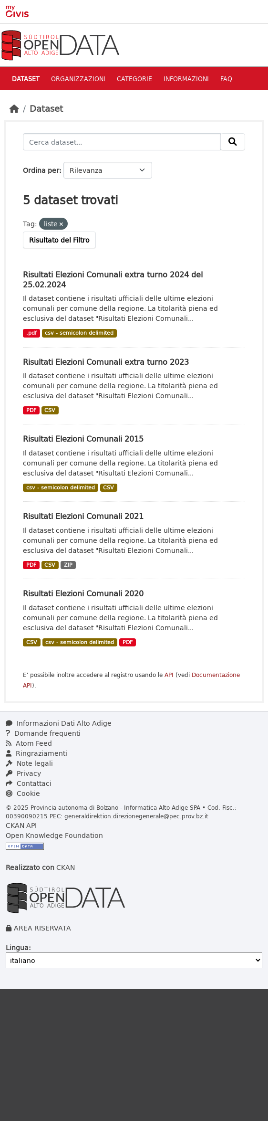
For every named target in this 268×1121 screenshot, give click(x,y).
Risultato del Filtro (59, 240)
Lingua (17, 947)
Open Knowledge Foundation (54, 835)
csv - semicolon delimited (79, 333)
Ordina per (41, 170)
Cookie (23, 793)
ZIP (68, 565)
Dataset (26, 79)
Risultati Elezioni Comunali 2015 (83, 438)
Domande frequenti (43, 733)
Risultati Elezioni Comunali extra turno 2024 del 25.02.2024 (113, 279)
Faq (226, 79)
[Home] (14, 108)
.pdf (31, 333)
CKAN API (21, 825)
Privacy (23, 773)
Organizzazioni (78, 79)
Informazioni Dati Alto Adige (59, 723)
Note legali (29, 763)
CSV (49, 410)
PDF (31, 410)
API (169, 674)
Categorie (134, 79)
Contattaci (29, 783)
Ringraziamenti (36, 753)
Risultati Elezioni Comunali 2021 (83, 516)
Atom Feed (29, 743)
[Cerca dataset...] (122, 141)
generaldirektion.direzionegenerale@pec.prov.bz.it (136, 816)
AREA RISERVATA (42, 928)
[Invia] (232, 141)
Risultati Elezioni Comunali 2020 (83, 593)
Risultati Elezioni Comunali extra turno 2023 (106, 362)
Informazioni (186, 79)
